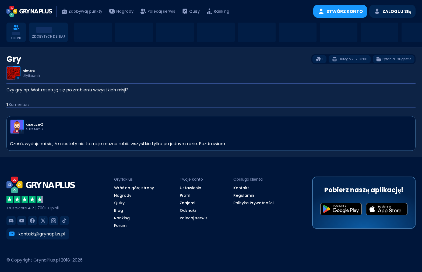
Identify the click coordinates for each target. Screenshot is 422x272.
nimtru (29, 71)
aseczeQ (34, 124)
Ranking (122, 218)
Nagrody (122, 195)
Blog (118, 210)
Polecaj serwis (194, 218)
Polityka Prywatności (253, 203)
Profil (185, 195)
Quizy (119, 203)
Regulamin (243, 195)
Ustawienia (190, 188)
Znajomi (187, 203)
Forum (120, 225)
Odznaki (188, 210)
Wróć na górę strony (134, 188)
